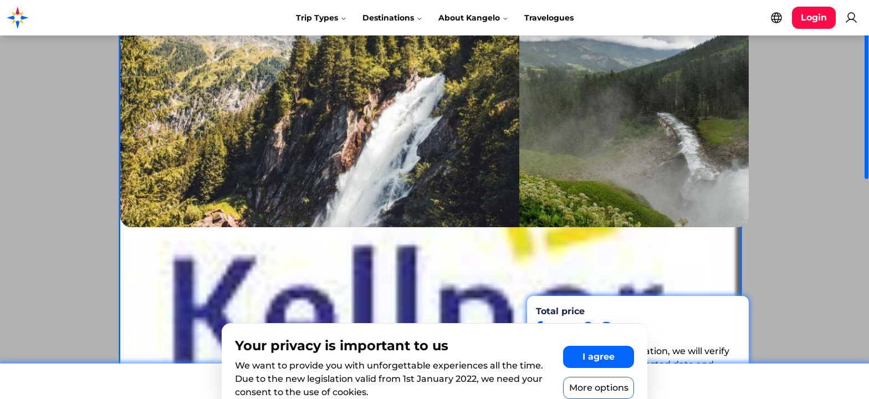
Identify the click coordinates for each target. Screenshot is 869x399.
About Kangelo (473, 18)
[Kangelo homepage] (55, 17)
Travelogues (549, 18)
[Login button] (814, 18)
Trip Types (321, 18)
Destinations (392, 18)
